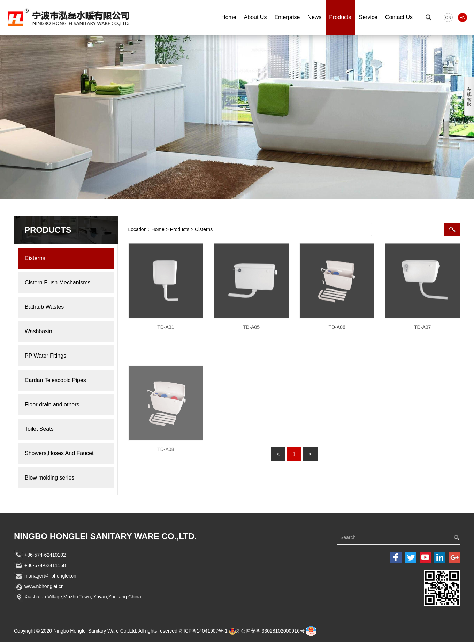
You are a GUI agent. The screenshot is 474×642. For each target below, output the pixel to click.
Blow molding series (62, 478)
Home (228, 17)
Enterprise (287, 17)
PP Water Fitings (62, 356)
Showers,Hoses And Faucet (62, 453)
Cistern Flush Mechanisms (62, 282)
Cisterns (66, 258)
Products (340, 17)
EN (463, 17)
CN (448, 17)
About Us (255, 17)
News (314, 17)
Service (368, 17)
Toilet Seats (62, 429)
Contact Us (399, 17)
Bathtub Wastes (62, 307)
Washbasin (62, 331)
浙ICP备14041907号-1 (203, 631)
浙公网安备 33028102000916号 (270, 631)
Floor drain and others (62, 404)
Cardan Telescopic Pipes (62, 380)
